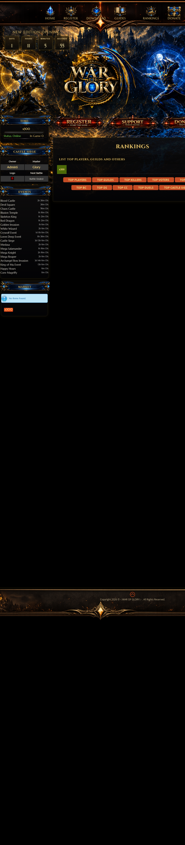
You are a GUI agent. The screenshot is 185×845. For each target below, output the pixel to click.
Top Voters (160, 238)
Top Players (77, 238)
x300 (19, 302)
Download (96, 13)
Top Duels (145, 245)
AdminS (12, 167)
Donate (174, 13)
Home (50, 13)
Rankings (151, 13)
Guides (120, 13)
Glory (36, 167)
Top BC (81, 245)
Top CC (123, 245)
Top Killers (133, 238)
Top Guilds (105, 238)
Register (71, 13)
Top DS (102, 245)
